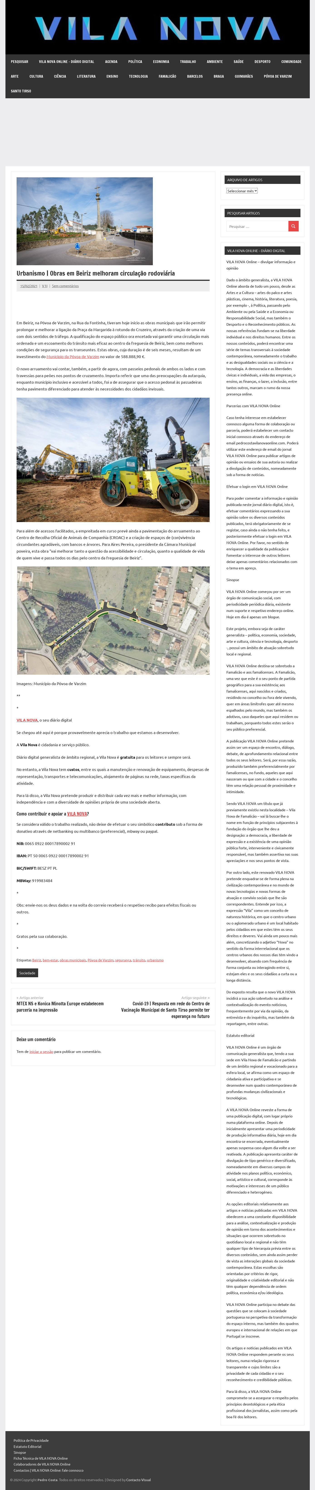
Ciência (60, 76)
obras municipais (73, 960)
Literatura (86, 76)
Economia (161, 61)
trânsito (139, 960)
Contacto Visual (138, 1480)
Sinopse (20, 1452)
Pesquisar (19, 61)
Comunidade (291, 61)
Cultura (36, 76)
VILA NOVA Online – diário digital (66, 61)
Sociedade (27, 973)
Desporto (262, 61)
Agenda (111, 61)
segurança (123, 960)
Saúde (239, 61)
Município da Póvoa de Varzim (73, 356)
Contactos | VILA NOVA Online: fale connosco (49, 1470)
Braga (219, 76)
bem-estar (50, 960)
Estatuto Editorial (27, 1446)
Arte (15, 76)
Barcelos (195, 76)
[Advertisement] (157, 132)
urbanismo (155, 960)
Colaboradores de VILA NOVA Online (42, 1464)
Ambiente (215, 61)
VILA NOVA (77, 814)
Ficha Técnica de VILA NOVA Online (41, 1458)
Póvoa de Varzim (278, 76)
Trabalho (188, 61)
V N (44, 286)
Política (135, 61)
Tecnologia (138, 76)
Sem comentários (65, 286)
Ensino (112, 76)
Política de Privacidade (31, 1440)
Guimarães (244, 76)
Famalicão (167, 76)
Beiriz (36, 960)
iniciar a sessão (41, 1051)
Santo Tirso (21, 91)
